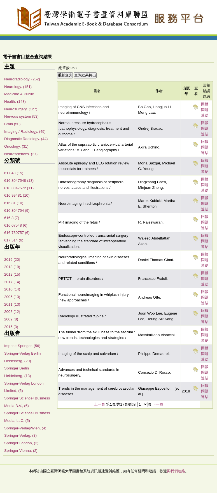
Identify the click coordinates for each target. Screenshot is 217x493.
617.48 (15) (13, 173)
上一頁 (99, 404)
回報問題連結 (204, 109)
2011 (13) (12, 304)
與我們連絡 (176, 471)
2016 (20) (12, 259)
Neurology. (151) (18, 87)
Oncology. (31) (16, 146)
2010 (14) (12, 289)
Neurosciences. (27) (21, 154)
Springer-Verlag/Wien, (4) (25, 428)
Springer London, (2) (21, 443)
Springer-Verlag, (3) (20, 435)
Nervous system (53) (21, 116)
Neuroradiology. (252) (22, 79)
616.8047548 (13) (19, 180)
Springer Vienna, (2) (21, 450)
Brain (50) (12, 124)
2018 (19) (12, 267)
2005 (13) (12, 297)
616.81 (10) (13, 203)
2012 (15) (12, 274)
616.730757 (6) (16, 233)
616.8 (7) (11, 218)
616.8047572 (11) (19, 188)
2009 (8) (11, 319)
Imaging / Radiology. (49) (25, 131)
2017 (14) (12, 282)
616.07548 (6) (15, 225)
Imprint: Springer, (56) (22, 346)
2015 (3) (11, 327)
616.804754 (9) (16, 210)
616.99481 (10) (16, 195)
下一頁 (157, 404)
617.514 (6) (13, 240)
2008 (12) (12, 312)
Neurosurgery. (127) (20, 109)
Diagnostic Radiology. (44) (26, 139)
